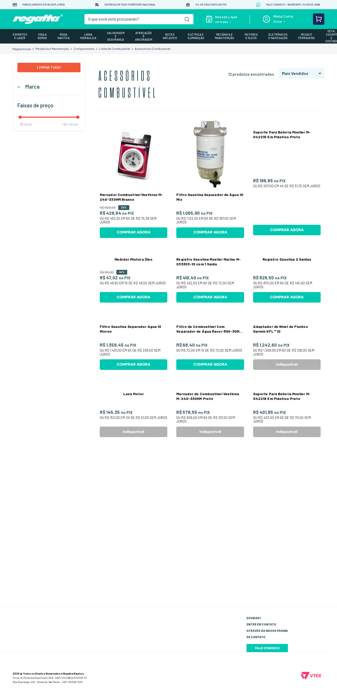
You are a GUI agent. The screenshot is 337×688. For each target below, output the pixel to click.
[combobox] (138, 19)
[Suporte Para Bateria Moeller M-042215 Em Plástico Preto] (287, 181)
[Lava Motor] (133, 574)
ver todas (221, 21)
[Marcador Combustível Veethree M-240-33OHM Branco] (133, 181)
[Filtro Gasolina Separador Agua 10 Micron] (133, 443)
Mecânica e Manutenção (52, 48)
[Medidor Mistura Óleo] (133, 312)
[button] (48, 87)
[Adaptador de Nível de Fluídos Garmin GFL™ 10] (287, 443)
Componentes (84, 48)
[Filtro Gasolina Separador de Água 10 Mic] (210, 181)
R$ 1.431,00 (69, 124)
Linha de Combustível (114, 48)
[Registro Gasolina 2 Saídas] (287, 312)
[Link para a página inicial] (21, 49)
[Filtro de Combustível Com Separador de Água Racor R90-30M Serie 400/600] (210, 443)
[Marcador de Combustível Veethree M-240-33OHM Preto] (210, 574)
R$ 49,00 (26, 124)
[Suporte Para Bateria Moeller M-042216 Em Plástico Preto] (287, 574)
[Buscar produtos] (187, 19)
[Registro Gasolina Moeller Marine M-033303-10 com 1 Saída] (210, 312)
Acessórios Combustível (152, 48)
